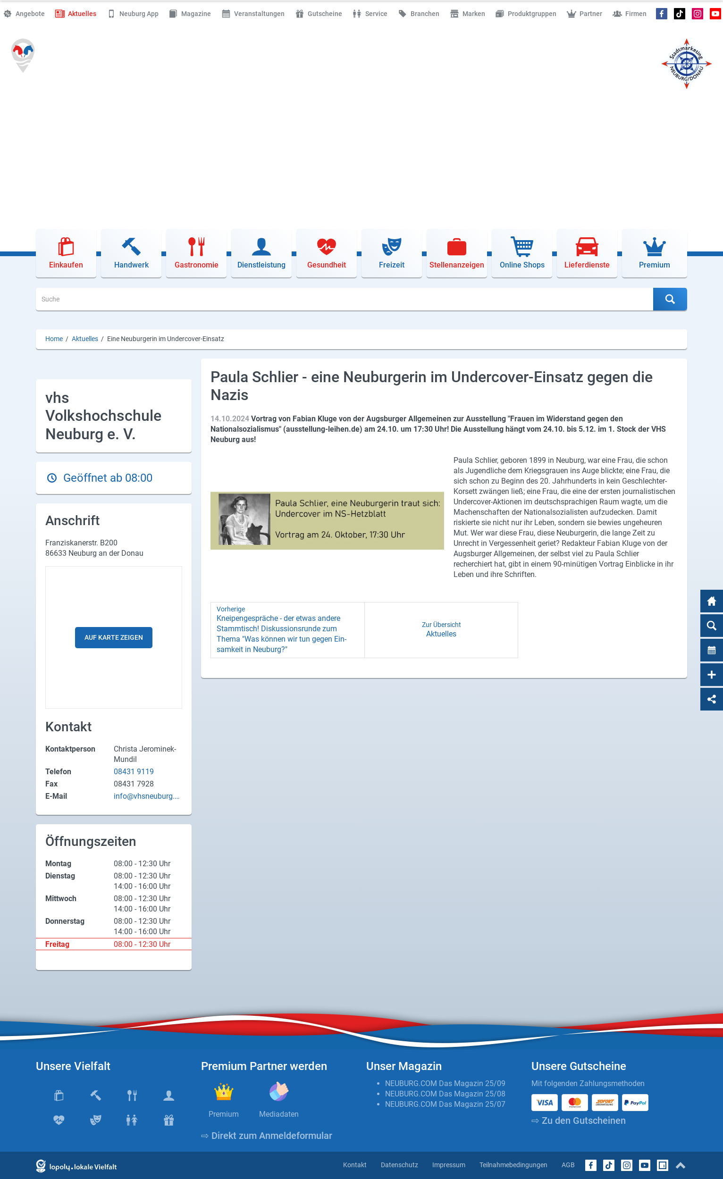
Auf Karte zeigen (113, 637)
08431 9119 (134, 771)
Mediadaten (279, 1114)
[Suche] (345, 299)
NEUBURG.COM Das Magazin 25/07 (445, 1104)
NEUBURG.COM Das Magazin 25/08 (445, 1093)
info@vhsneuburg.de (146, 797)
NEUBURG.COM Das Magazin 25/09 (445, 1083)
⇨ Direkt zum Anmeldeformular (266, 1135)
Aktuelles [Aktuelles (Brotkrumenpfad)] (85, 339)
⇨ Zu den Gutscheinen (578, 1120)
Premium (224, 1114)
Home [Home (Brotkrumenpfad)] (54, 339)
